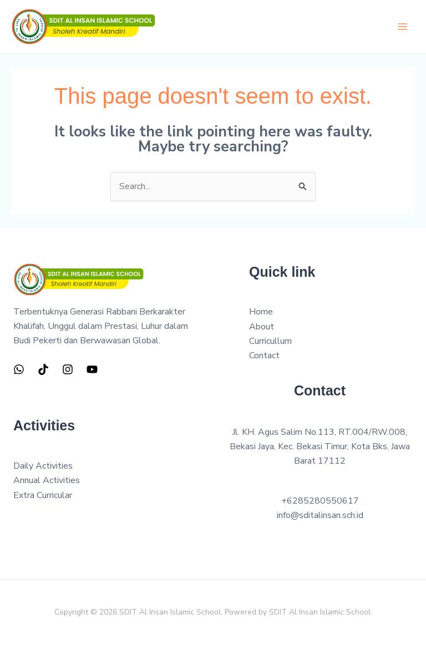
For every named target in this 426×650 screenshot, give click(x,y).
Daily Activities (43, 466)
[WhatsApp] (18, 369)
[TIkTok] (43, 369)
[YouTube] (92, 369)
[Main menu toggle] (402, 26)
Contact (264, 355)
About (261, 327)
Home (261, 312)
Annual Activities (46, 480)
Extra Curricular (42, 495)
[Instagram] (67, 369)
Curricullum (270, 341)
